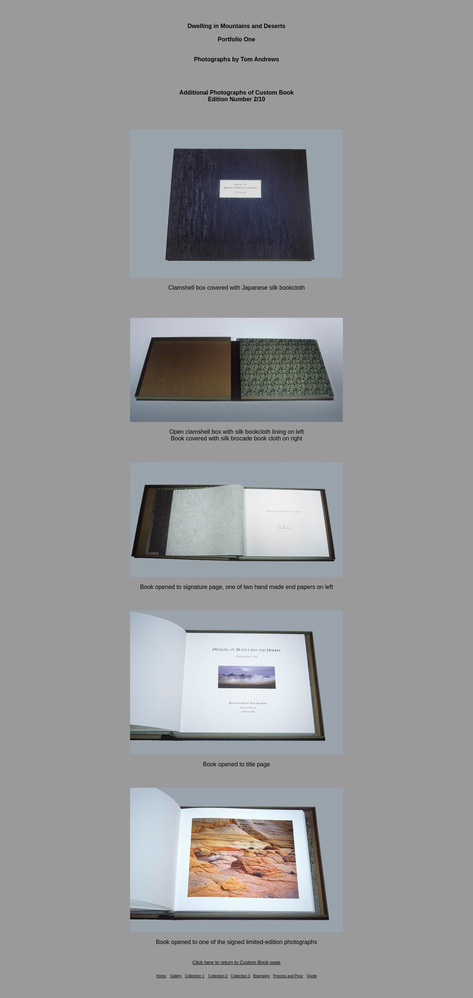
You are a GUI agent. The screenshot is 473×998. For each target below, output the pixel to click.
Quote (312, 976)
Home (161, 976)
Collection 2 (218, 976)
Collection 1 (194, 976)
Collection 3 (240, 976)
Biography (261, 976)
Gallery (176, 976)
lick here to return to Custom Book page (238, 962)
